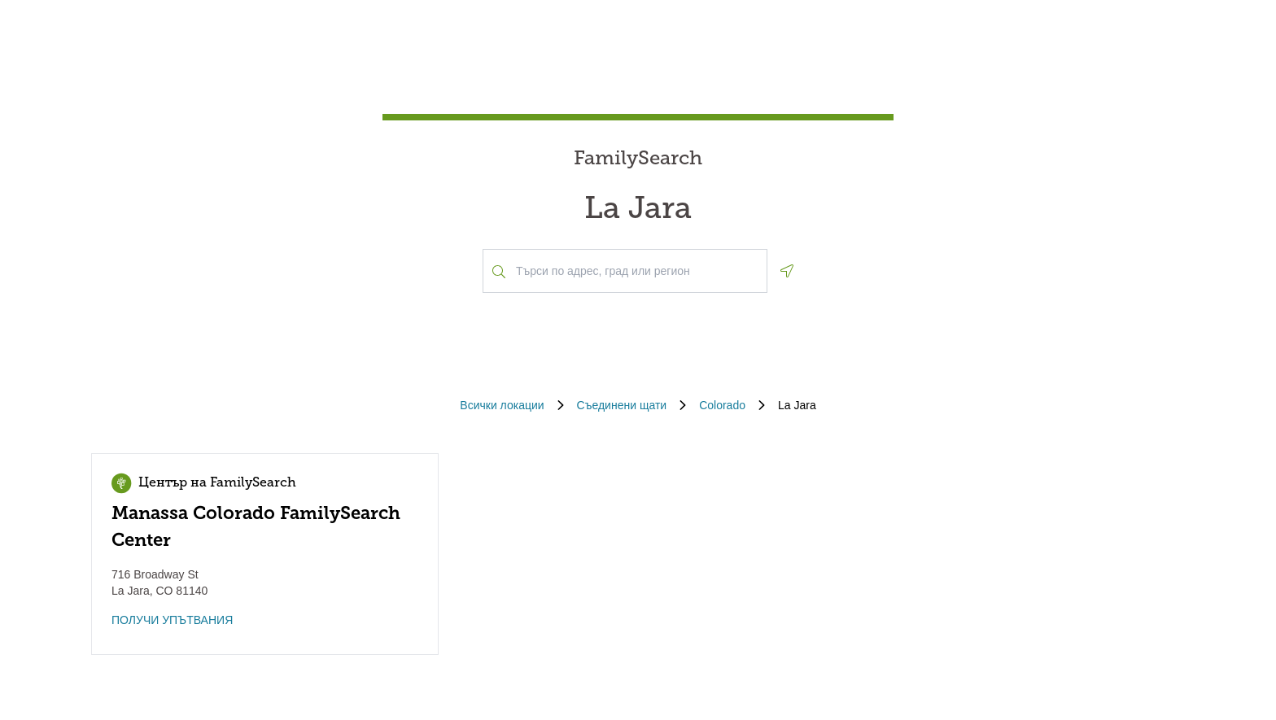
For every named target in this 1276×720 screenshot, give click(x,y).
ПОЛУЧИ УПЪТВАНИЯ (172, 619)
